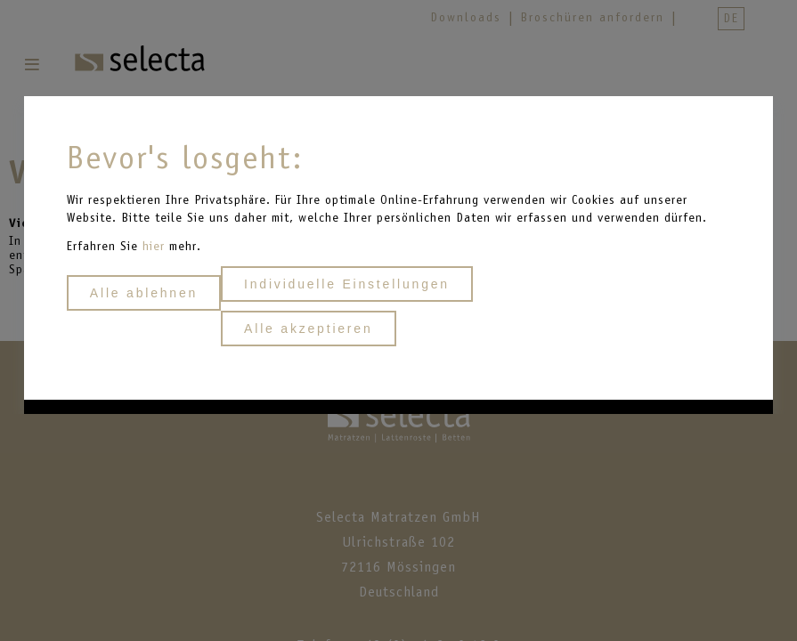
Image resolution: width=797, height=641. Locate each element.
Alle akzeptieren (308, 328)
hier (155, 246)
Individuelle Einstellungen (347, 284)
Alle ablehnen (144, 293)
